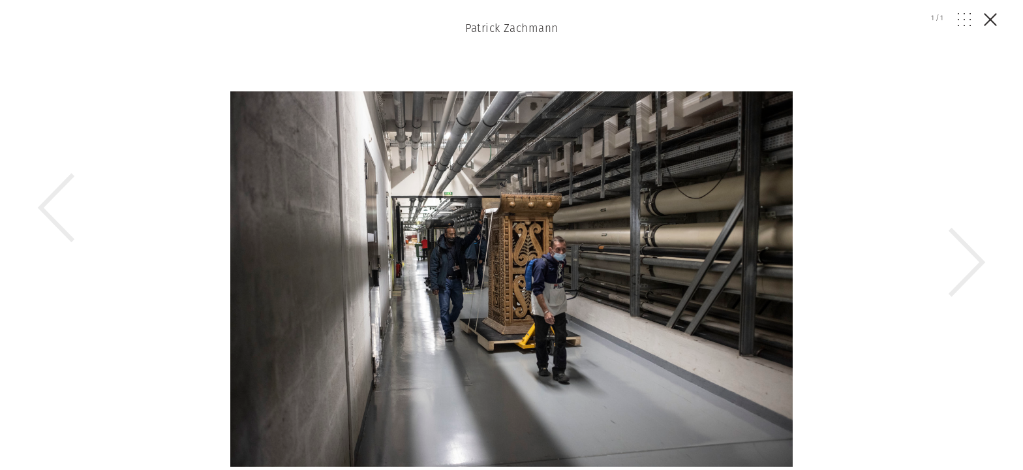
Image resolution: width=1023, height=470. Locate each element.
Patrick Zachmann (511, 28)
